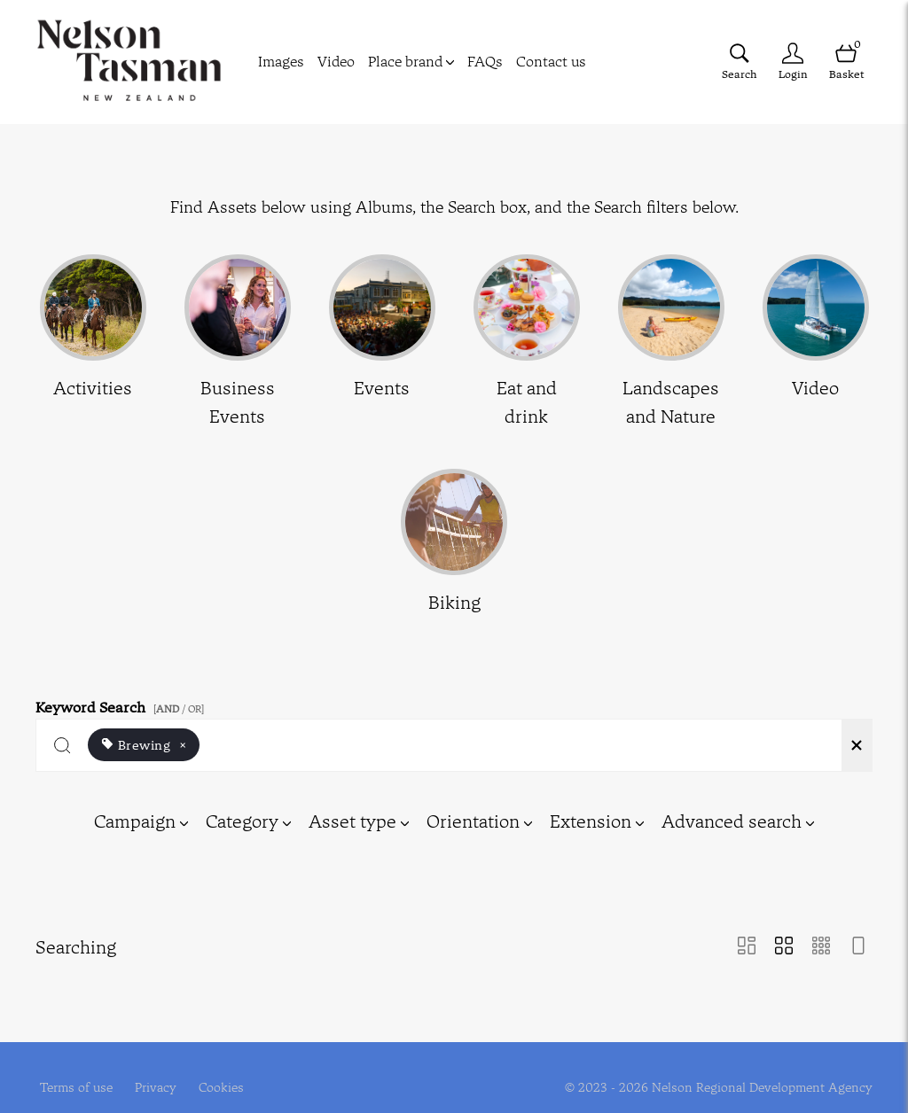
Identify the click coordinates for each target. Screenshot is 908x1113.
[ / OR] (178, 709)
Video (336, 61)
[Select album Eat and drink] (527, 342)
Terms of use (76, 1076)
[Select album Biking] (454, 543)
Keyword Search (122, 704)
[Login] (792, 61)
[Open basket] (846, 61)
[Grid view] (784, 947)
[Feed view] (858, 947)
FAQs (485, 61)
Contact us (551, 61)
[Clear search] (856, 745)
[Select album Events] (382, 342)
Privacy (155, 1076)
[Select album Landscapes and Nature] (671, 342)
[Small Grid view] (821, 947)
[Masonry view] (746, 947)
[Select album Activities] (93, 342)
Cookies (221, 1076)
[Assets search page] (739, 61)
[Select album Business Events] (237, 342)
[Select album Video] (816, 342)
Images (281, 61)
